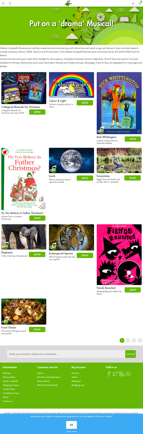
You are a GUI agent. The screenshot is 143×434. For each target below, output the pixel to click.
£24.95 (133, 139)
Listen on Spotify (10, 381)
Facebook (109, 375)
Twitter (115, 375)
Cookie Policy (9, 389)
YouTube (128, 375)
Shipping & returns (11, 385)
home (68, 3)
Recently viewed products (48, 377)
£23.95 (37, 218)
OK (71, 89)
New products (43, 381)
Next (140, 340)
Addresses (76, 381)
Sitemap (6, 373)
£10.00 (85, 103)
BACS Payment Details (47, 385)
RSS (121, 375)
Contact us (8, 401)
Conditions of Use (11, 393)
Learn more (71, 96)
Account (75, 373)
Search (40, 373)
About (5, 397)
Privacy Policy (9, 377)
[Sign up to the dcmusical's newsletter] (71, 354)
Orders (75, 377)
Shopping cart (78, 385)
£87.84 (37, 112)
